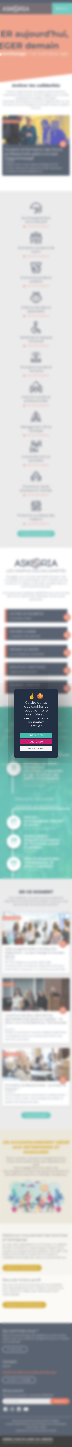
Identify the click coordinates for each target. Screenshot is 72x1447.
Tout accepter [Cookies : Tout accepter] (36, 735)
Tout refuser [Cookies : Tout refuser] (36, 741)
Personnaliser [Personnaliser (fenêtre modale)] (36, 748)
